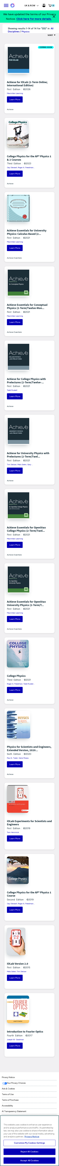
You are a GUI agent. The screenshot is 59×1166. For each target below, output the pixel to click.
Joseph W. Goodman (15, 1039)
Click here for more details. (34, 19)
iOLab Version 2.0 (17, 963)
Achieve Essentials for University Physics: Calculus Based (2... (26, 232)
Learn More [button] (14, 99)
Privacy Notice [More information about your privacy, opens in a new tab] (31, 1137)
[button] (51, 5)
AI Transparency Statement (14, 1111)
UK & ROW (31, 5)
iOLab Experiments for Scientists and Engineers (29, 822)
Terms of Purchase (10, 1100)
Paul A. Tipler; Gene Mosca (17, 758)
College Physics (16, 676)
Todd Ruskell (12, 390)
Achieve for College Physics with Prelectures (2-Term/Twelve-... (26, 380)
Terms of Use (8, 1094)
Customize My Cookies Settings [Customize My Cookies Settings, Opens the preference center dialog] (29, 1143)
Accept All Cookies (29, 1160)
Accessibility (7, 1106)
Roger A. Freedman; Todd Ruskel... (21, 684)
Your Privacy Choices (16, 1083)
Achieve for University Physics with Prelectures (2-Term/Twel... (28, 454)
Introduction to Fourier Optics (25, 1031)
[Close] (54, 16)
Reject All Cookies (29, 1152)
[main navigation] (6, 5)
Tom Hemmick (13, 832)
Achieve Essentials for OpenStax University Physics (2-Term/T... (26, 603)
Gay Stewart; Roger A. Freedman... (21, 167)
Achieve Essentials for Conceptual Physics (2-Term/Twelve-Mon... (27, 306)
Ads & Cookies (8, 1089)
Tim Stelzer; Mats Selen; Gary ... (20, 464)
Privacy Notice (8, 1077)
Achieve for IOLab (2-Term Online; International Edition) (27, 83)
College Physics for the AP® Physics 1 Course (29, 894)
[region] (29, 1140)
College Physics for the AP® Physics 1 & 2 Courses (29, 157)
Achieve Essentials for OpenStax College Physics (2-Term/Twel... (26, 529)
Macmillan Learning (15, 93)
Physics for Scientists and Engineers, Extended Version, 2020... (29, 748)
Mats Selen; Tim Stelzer (16, 971)
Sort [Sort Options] (52, 35)
